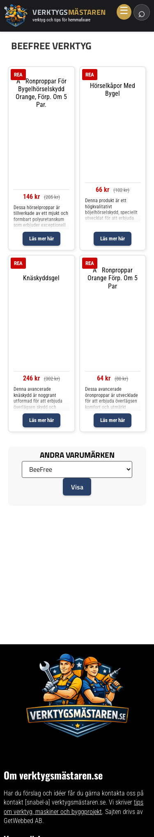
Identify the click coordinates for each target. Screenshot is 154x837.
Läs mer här (41, 238)
